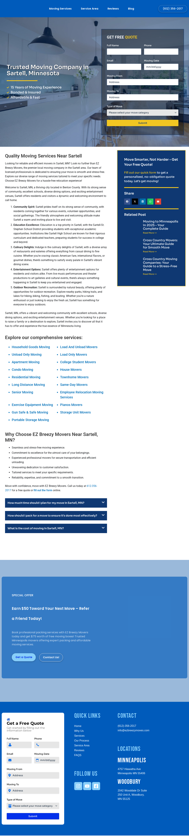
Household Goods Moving (31, 347)
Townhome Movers (74, 377)
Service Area (89, 8)
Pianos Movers (71, 405)
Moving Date (151, 60)
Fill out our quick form (140, 172)
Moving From (114, 75)
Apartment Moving (25, 362)
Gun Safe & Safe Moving (30, 412)
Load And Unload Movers (78, 347)
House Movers (71, 370)
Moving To (113, 91)
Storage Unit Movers (75, 412)
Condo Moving (22, 370)
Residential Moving (26, 377)
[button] (127, 202)
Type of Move (114, 106)
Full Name (113, 45)
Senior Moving (22, 392)
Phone (148, 45)
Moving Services (60, 8)
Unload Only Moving (26, 354)
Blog (131, 8)
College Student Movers (78, 362)
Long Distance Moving (28, 385)
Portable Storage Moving (30, 420)
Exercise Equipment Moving (32, 405)
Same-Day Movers (74, 385)
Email (110, 60)
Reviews (113, 8)
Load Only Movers (73, 354)
